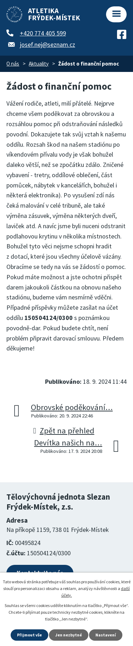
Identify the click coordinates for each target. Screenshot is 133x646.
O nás (12, 63)
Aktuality (39, 63)
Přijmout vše (29, 634)
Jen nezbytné (68, 634)
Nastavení (105, 634)
